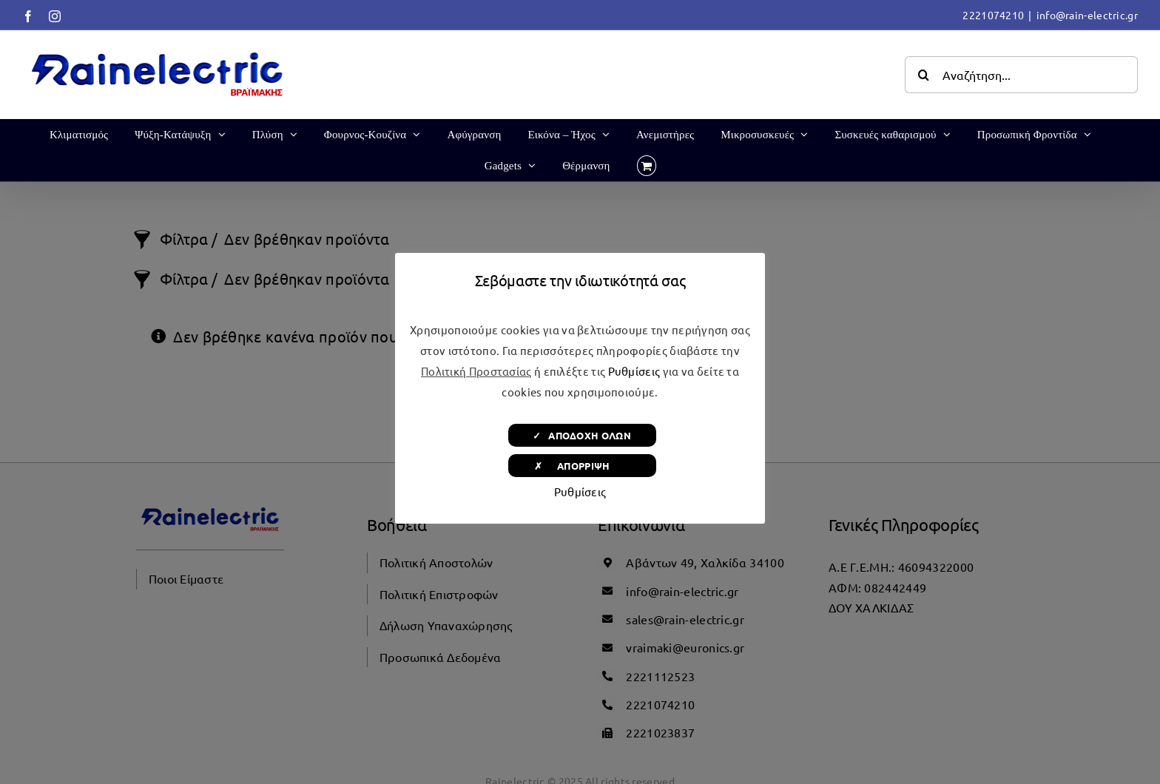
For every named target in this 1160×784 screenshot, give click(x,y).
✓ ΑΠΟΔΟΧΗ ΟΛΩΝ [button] (582, 435)
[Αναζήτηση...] (1021, 74)
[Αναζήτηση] (923, 74)
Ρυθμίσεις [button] (634, 371)
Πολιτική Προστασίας (476, 371)
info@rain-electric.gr (1087, 14)
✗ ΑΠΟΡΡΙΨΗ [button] (582, 465)
